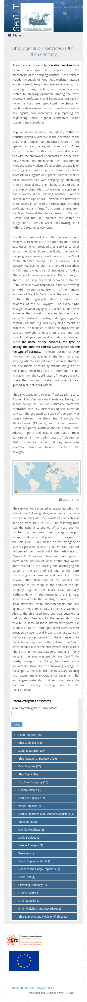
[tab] (44, 735)
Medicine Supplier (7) (31, 798)
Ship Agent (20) (28, 774)
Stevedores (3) (27, 821)
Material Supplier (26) (31, 750)
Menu (14, 35)
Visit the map (69, 500)
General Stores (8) (29, 790)
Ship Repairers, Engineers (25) (37, 758)
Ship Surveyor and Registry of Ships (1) (43, 916)
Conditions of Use (22, 988)
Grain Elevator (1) (29, 893)
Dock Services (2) (29, 837)
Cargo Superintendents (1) (35, 861)
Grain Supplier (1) (29, 900)
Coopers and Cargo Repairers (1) (39, 869)
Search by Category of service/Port (34, 708)
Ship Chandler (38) (30, 742)
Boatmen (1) (26, 853)
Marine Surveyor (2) (30, 845)
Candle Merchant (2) (31, 829)
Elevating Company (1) (32, 885)
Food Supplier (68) (30, 735)
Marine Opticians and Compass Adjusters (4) (46, 814)
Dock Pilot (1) (26, 877)
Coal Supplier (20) (29, 766)
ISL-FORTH (69, 993)
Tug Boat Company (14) (33, 782)
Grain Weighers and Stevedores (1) (40, 908)
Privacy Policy (45, 988)
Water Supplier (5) (29, 805)
